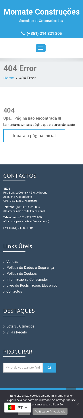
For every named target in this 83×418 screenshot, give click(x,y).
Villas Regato (16, 332)
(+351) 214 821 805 (44, 33)
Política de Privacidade (50, 411)
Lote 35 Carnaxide (20, 326)
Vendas (12, 262)
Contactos (14, 291)
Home (8, 77)
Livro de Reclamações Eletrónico (31, 285)
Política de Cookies (21, 273)
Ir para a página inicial (34, 135)
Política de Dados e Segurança (30, 267)
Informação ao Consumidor (27, 279)
